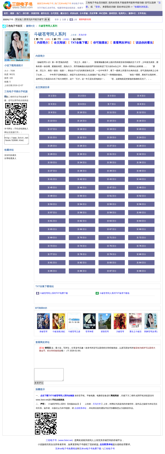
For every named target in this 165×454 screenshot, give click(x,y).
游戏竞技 (113, 13)
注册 (64, 19)
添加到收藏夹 (10, 155)
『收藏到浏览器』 (141, 7)
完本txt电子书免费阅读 (66, 451)
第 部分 (52, 96)
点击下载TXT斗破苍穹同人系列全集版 (57, 398)
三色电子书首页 (14, 26)
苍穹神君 (90, 331)
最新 (12, 13)
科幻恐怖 (103, 13)
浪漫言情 (35, 13)
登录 (98, 7)
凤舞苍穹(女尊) (151, 331)
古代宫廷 (54, 13)
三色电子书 (51, 442)
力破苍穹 (120, 331)
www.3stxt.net (65, 442)
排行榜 (26, 13)
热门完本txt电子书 (63, 3)
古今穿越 (84, 13)
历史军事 (94, 13)
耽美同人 (123, 13)
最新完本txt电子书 (45, 3)
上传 (75, 19)
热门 (18, 13)
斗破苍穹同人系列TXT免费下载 (54, 293)
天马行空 (82, 35)
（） (42, 39)
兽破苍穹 (44, 331)
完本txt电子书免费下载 (90, 451)
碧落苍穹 (105, 331)
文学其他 (142, 13)
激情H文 (132, 13)
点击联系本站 (80, 410)
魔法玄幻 (64, 13)
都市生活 (45, 13)
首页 (6, 13)
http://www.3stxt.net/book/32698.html (16, 139)
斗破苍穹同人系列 (47, 26)
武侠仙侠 (74, 13)
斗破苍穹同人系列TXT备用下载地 (114, 293)
